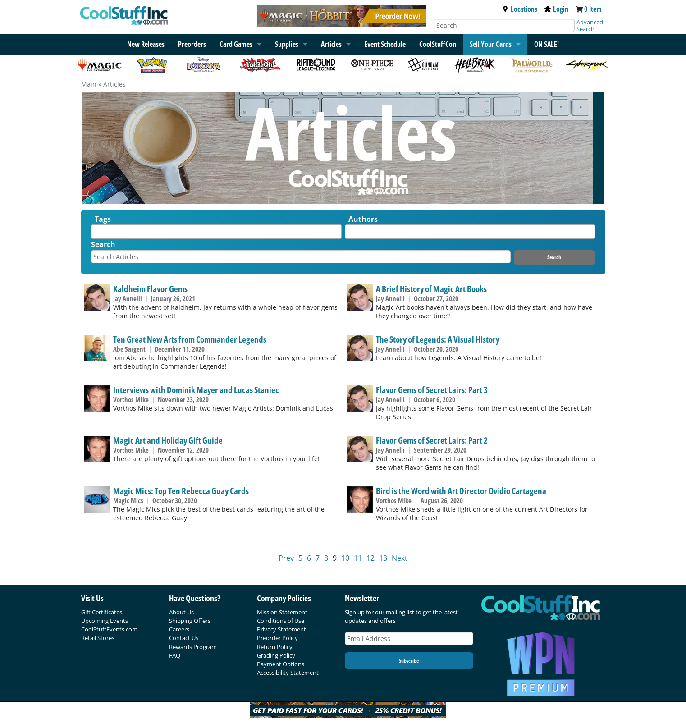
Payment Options (280, 664)
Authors (363, 219)
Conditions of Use (280, 621)
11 (358, 558)
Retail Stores (97, 638)
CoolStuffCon (437, 44)
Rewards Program (193, 647)
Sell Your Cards (491, 44)
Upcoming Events (104, 621)
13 (383, 558)
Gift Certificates (101, 612)
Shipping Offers (189, 621)
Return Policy (275, 647)
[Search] (504, 25)
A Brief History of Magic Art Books (431, 289)
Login (556, 9)
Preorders (192, 44)
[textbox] (96, 233)
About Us (181, 612)
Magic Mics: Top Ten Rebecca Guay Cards (181, 491)
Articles (331, 44)
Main (88, 84)
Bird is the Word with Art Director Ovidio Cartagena (461, 491)
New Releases (146, 44)
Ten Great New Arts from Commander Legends (189, 339)
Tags (103, 219)
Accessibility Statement (288, 672)
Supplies (286, 44)
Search (103, 244)
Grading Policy (276, 655)
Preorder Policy (277, 638)
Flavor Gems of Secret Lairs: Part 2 (432, 440)
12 (370, 558)
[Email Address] (409, 638)
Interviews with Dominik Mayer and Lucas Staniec (196, 390)
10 (345, 558)
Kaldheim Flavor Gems (150, 289)
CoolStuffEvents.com (109, 629)
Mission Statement (282, 612)
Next (399, 558)
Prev (286, 558)
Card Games (236, 44)
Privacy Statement (281, 629)
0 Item (593, 9)
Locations (519, 9)
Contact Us (183, 638)
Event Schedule (385, 44)
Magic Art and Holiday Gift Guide (168, 440)
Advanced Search (589, 25)
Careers (179, 629)
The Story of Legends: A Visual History (437, 339)
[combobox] (216, 231)
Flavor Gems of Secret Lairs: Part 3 (432, 390)
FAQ (174, 655)
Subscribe (409, 660)
